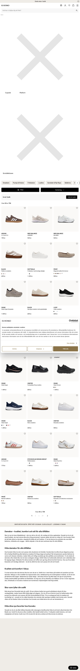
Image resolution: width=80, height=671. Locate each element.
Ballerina (68, 183)
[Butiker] (61, 5)
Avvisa (14, 348)
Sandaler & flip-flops (54, 183)
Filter (20, 190)
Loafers (41, 183)
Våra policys (47, 635)
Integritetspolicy (28, 641)
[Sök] (77, 10)
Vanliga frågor (27, 649)
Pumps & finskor (18, 183)
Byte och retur (27, 635)
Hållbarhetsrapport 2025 (49, 640)
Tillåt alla (65, 348)
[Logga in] (65, 5)
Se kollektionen (8, 173)
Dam (4, 632)
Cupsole (8, 93)
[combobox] (38, 10)
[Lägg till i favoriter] (25, 208)
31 (43, 516)
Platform (22, 93)
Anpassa (40, 348)
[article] (13, 221)
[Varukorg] (73, 5)
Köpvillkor (26, 638)
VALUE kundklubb (68, 635)
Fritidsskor (31, 183)
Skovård (5, 647)
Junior (5, 641)
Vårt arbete (46, 632)
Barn (4, 638)
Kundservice (26, 632)
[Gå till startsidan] (5, 5)
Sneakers (6, 183)
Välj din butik (72, 197)
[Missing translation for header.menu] (77, 5)
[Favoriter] (69, 5)
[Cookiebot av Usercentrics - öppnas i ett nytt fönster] (70, 321)
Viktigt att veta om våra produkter (28, 645)
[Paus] (78, 1)
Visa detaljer (71, 343)
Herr (4, 635)
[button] (60, 190)
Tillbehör (5, 644)
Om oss (65, 632)
